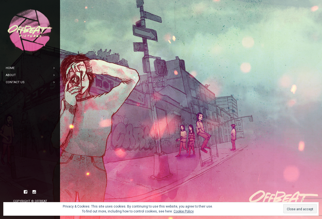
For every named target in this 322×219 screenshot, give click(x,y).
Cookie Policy (184, 211)
